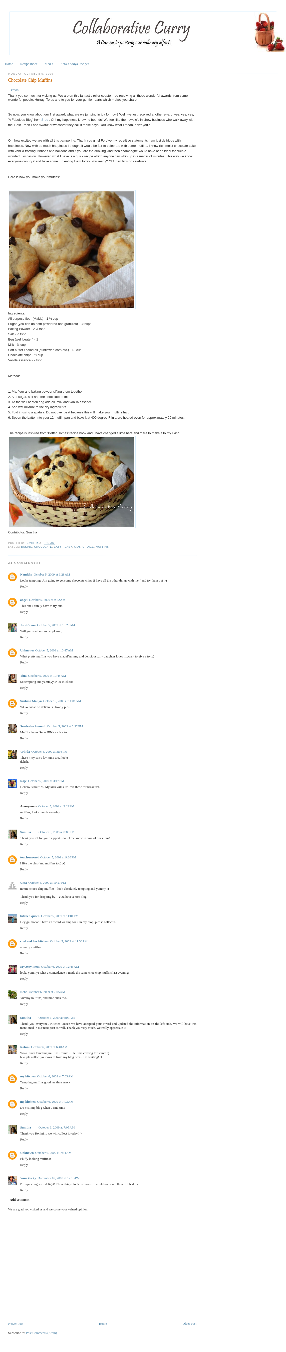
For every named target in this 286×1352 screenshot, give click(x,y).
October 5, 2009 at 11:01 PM (60, 916)
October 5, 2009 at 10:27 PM (47, 882)
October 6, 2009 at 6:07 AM (57, 1018)
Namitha (26, 574)
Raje (23, 781)
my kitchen (28, 1076)
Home (9, 64)
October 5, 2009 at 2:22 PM (65, 726)
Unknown (27, 650)
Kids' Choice (84, 546)
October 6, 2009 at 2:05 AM (47, 992)
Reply (24, 586)
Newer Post (15, 1323)
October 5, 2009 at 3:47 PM (46, 781)
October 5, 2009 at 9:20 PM (58, 857)
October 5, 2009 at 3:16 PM (49, 751)
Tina (23, 676)
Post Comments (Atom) (41, 1333)
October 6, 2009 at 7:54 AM (53, 1153)
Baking (26, 546)
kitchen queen (30, 916)
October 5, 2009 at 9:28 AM (52, 574)
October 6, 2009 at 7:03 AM (55, 1076)
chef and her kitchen (34, 941)
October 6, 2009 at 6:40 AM (49, 1047)
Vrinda (25, 751)
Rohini (25, 1047)
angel (24, 600)
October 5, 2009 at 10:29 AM (56, 625)
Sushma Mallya (31, 701)
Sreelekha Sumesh (32, 726)
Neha (23, 992)
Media (49, 64)
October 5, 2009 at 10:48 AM (47, 676)
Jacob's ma (28, 625)
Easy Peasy (63, 546)
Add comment (19, 1199)
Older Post (189, 1323)
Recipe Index (29, 64)
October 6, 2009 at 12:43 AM (60, 966)
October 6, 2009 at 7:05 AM (57, 1127)
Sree (45, 120)
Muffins (102, 546)
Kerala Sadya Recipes (74, 64)
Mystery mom (30, 966)
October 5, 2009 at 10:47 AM (54, 650)
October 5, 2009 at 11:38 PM (69, 941)
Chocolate (43, 546)
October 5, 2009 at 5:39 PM (56, 806)
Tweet (15, 89)
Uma (23, 882)
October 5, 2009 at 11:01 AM (62, 701)
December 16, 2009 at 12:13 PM (59, 1178)
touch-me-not (29, 857)
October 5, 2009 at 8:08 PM (57, 832)
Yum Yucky (28, 1178)
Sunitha (32, 543)
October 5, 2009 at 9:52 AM (47, 600)
